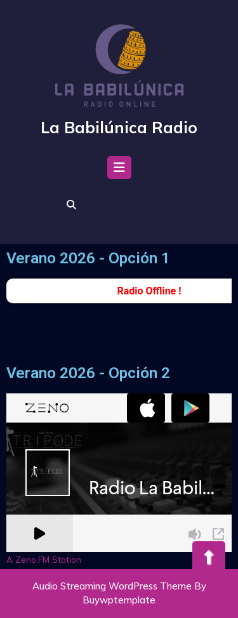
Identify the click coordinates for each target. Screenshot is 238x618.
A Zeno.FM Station (43, 559)
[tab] (119, 170)
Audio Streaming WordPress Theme (112, 586)
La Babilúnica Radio (119, 127)
